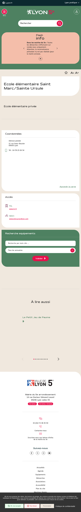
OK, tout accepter (14, 506)
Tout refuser (32, 506)
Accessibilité (40, 485)
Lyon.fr (9, 3)
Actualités (40, 467)
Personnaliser (47, 506)
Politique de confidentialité (65, 506)
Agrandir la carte (68, 187)
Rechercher (25, 23)
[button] (24, 48)
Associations (40, 481)
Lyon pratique (72, 3)
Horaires (32, 404)
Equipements (40, 474)
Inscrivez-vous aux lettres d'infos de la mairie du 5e (40, 438)
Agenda (40, 471)
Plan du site (40, 489)
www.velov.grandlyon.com (18, 219)
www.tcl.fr (13, 209)
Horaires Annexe (45, 404)
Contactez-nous (41, 431)
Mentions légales (40, 492)
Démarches (40, 478)
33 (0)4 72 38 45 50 (40, 423)
